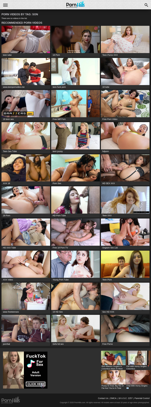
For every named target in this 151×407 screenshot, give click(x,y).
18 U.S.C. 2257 (125, 398)
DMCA (113, 398)
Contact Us (103, 398)
